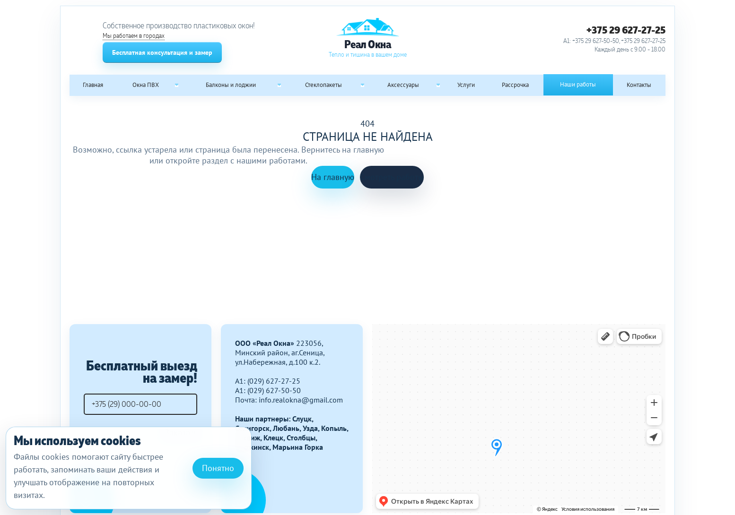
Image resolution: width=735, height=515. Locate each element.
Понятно (218, 468)
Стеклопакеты (323, 85)
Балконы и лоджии (231, 85)
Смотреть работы (392, 177)
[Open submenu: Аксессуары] (438, 85)
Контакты (639, 85)
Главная (93, 85)
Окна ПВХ (145, 85)
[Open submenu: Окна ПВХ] (177, 85)
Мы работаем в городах (134, 36)
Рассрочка (515, 85)
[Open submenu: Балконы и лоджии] (279, 85)
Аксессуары (403, 85)
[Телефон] (140, 404)
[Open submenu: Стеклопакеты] (362, 85)
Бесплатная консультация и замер (162, 52)
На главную (332, 177)
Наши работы (578, 84)
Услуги (466, 85)
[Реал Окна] (367, 38)
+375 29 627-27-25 (625, 30)
